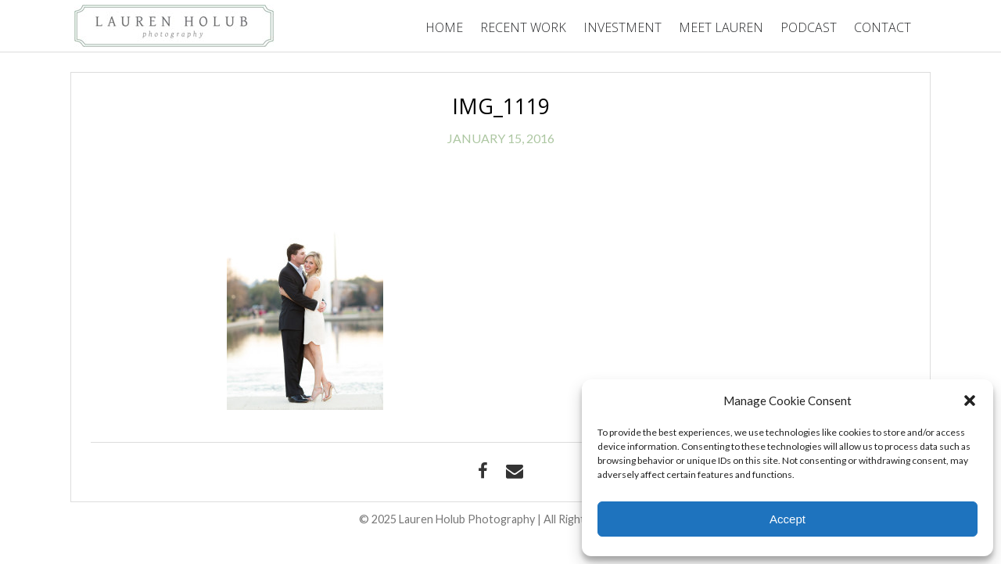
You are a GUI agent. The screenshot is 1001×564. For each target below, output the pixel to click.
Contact (882, 27)
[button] (970, 400)
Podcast (808, 27)
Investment (622, 27)
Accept (787, 519)
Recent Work (523, 27)
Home (444, 27)
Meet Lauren (721, 27)
